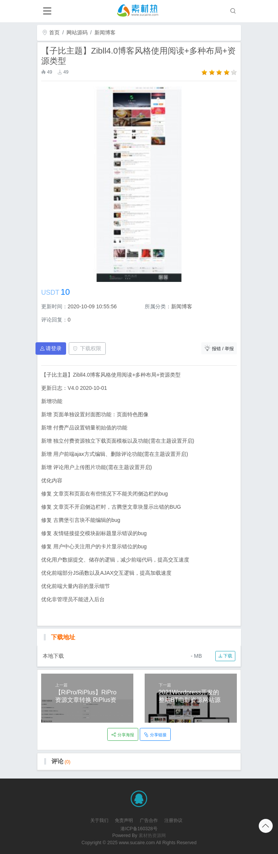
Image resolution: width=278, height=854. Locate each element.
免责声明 (124, 820)
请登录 (51, 348)
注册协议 (173, 820)
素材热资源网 (152, 835)
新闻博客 (105, 32)
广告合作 (149, 820)
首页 (51, 32)
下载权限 (87, 348)
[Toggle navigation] (47, 11)
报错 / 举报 (219, 348)
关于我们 (99, 820)
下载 (225, 656)
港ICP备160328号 (138, 828)
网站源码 (77, 32)
